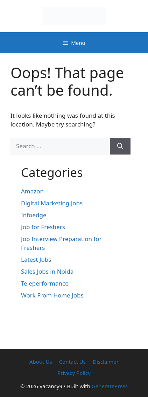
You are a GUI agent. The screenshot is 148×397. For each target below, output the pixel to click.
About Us (40, 361)
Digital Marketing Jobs (52, 203)
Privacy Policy (74, 372)
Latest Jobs (36, 259)
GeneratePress (110, 386)
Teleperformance (45, 283)
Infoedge (34, 215)
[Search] (120, 146)
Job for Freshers (43, 227)
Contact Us (72, 361)
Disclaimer (106, 361)
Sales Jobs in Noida (47, 271)
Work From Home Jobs (52, 295)
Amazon (32, 191)
